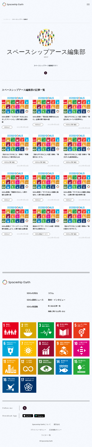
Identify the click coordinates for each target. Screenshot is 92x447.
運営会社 (57, 424)
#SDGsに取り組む (71, 124)
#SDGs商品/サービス (41, 234)
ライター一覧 (46, 435)
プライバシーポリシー (38, 430)
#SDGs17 (7, 127)
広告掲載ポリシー (55, 430)
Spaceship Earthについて (41, 424)
